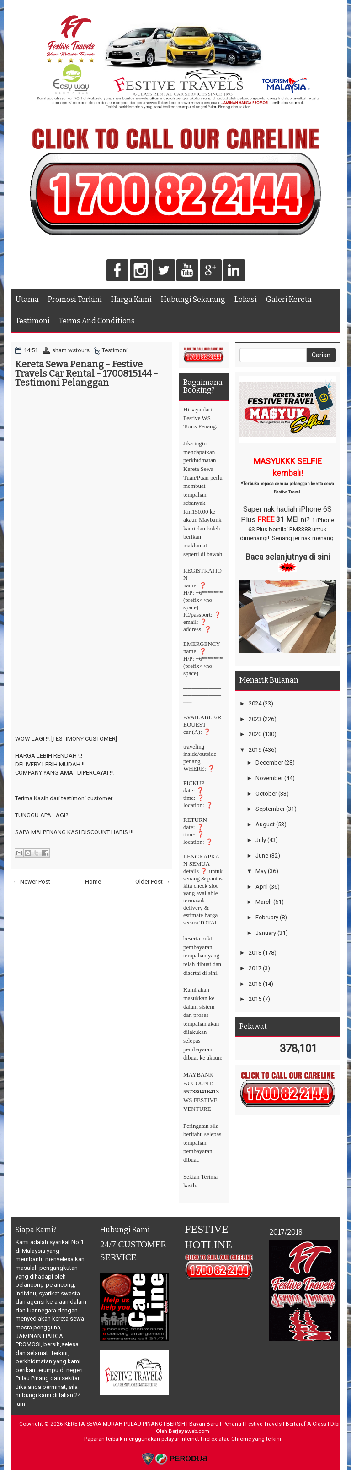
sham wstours (71, 350)
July (260, 839)
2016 (255, 983)
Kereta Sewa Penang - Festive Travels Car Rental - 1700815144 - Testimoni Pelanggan (86, 373)
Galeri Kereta (289, 299)
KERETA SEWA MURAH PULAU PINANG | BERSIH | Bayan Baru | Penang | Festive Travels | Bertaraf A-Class (195, 1424)
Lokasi (245, 299)
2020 (255, 734)
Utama (27, 299)
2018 (255, 952)
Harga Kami (131, 299)
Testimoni (33, 321)
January (265, 932)
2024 (255, 703)
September (270, 808)
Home (93, 881)
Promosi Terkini (75, 299)
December (269, 762)
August (265, 824)
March (263, 901)
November (269, 778)
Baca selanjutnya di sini (287, 557)
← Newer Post (31, 881)
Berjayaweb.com (189, 1431)
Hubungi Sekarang (193, 299)
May (260, 871)
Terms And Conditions (97, 321)
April (261, 886)
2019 (255, 749)
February (266, 917)
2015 (255, 998)
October (266, 793)
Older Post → (152, 881)
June (261, 855)
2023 (255, 719)
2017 (255, 968)
